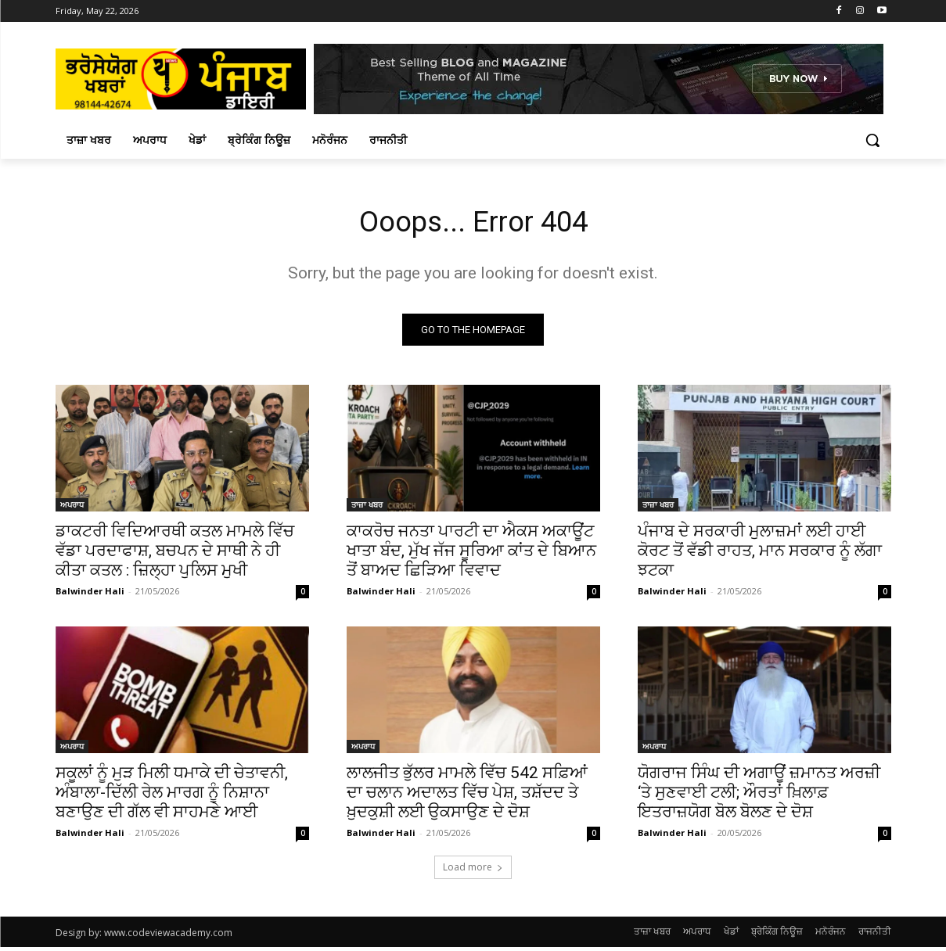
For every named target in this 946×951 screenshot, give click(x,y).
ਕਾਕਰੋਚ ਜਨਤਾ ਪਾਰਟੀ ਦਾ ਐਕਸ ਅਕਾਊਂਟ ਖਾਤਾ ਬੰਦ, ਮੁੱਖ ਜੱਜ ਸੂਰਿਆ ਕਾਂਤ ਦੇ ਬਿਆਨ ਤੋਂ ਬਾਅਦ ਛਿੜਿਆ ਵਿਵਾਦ (471, 554)
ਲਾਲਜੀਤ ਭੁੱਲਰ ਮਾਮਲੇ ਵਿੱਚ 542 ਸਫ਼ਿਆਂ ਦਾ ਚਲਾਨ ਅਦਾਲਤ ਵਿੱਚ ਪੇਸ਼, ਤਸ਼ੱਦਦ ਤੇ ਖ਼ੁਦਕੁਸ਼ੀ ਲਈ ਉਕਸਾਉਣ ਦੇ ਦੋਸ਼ (467, 796)
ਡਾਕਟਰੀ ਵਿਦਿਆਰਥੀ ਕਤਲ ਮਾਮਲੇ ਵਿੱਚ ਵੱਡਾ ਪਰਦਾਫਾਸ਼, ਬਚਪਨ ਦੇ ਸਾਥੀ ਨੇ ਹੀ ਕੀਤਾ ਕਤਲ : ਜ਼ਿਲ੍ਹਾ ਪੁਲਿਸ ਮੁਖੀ (175, 554)
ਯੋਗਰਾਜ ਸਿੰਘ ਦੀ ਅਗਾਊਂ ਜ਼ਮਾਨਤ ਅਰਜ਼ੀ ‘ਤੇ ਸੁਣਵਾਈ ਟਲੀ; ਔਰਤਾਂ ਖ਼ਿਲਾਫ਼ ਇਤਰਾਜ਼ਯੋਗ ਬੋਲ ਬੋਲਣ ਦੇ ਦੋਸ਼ (759, 796)
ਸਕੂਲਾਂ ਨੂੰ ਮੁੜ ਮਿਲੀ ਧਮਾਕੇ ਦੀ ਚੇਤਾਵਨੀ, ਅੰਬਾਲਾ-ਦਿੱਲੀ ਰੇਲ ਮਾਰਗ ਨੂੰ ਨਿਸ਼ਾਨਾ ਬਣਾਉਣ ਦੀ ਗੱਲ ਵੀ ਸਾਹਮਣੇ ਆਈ (172, 796)
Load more (473, 870)
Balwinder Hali (90, 595)
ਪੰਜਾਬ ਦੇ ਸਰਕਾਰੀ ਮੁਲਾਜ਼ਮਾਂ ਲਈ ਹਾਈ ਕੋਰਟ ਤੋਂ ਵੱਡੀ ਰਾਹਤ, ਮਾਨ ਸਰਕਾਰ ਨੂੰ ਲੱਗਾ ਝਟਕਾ (760, 554)
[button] (872, 140)
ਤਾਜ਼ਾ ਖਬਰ (367, 508)
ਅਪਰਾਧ (72, 508)
